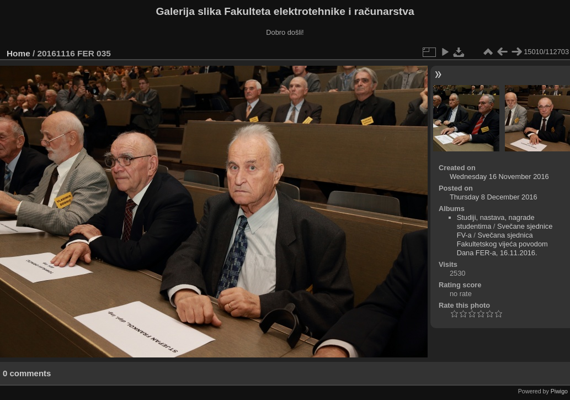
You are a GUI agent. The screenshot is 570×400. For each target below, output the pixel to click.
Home (18, 53)
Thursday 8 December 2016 (493, 197)
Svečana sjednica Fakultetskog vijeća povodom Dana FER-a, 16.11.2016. (502, 244)
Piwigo (559, 391)
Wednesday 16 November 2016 (499, 176)
